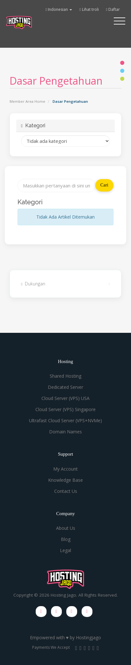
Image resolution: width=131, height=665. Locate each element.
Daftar (113, 9)
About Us (65, 528)
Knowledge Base (65, 480)
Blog (65, 539)
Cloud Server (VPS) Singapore (65, 409)
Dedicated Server (65, 387)
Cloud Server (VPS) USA (65, 398)
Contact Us (65, 491)
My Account (65, 469)
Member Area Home (27, 101)
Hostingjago (88, 637)
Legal (65, 550)
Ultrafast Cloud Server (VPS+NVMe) (65, 420)
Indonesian (59, 9)
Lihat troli (88, 9)
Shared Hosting (65, 376)
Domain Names (65, 432)
